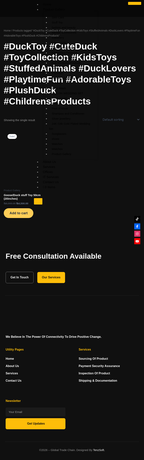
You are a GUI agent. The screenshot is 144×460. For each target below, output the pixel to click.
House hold (59, 42)
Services (49, 167)
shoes (55, 138)
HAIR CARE (59, 98)
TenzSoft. (99, 450)
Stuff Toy (57, 22)
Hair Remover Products (66, 62)
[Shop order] (120, 119)
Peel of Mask (60, 108)
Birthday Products (63, 57)
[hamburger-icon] (134, 3)
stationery (58, 37)
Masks (56, 103)
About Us (49, 162)
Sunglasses (59, 133)
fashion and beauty (64, 27)
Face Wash (59, 88)
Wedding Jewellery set (66, 78)
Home (47, 4)
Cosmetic (58, 73)
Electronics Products (64, 52)
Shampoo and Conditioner (68, 113)
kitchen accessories (64, 32)
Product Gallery (54, 9)
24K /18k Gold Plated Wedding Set (69, 126)
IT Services (51, 177)
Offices (48, 172)
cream (56, 68)
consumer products (64, 47)
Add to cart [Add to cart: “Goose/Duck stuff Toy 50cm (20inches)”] (19, 213)
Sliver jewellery (61, 118)
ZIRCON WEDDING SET (67, 93)
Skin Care (58, 17)
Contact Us (51, 182)
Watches (57, 143)
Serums (57, 83)
